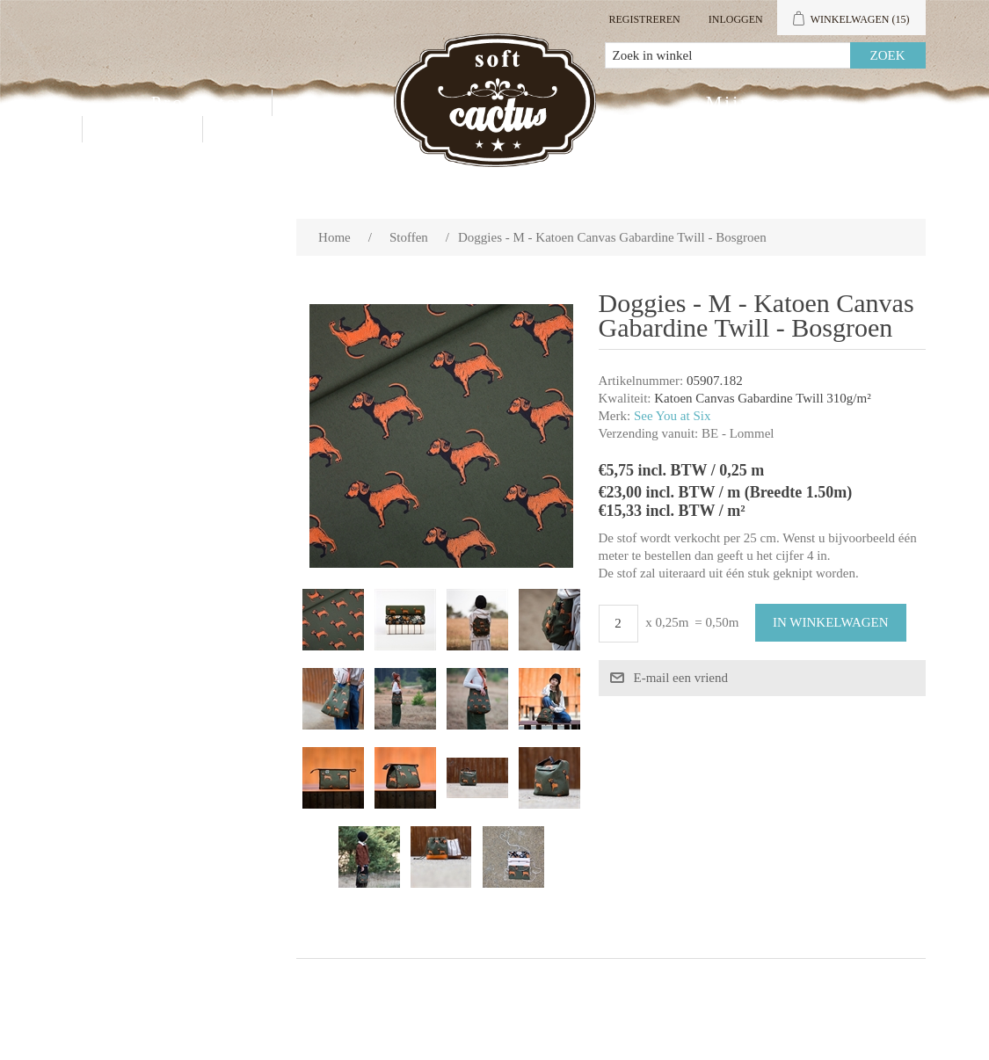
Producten (200, 102)
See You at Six (672, 416)
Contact (142, 129)
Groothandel (355, 102)
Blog (248, 129)
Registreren (644, 19)
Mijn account (770, 102)
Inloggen (736, 19)
